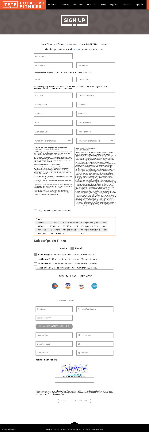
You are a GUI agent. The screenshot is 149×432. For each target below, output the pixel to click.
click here (77, 49)
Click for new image (74, 374)
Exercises (64, 4)
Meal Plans (78, 4)
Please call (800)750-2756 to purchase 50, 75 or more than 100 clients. (65, 267)
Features (52, 4)
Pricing (103, 4)
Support (113, 4)
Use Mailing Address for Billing (54, 326)
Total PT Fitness (23, 4)
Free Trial (91, 4)
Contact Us (127, 4)
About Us (49, 429)
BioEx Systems (11, 429)
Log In (137, 5)
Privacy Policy (98, 429)
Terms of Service (88, 429)
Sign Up (78, 429)
